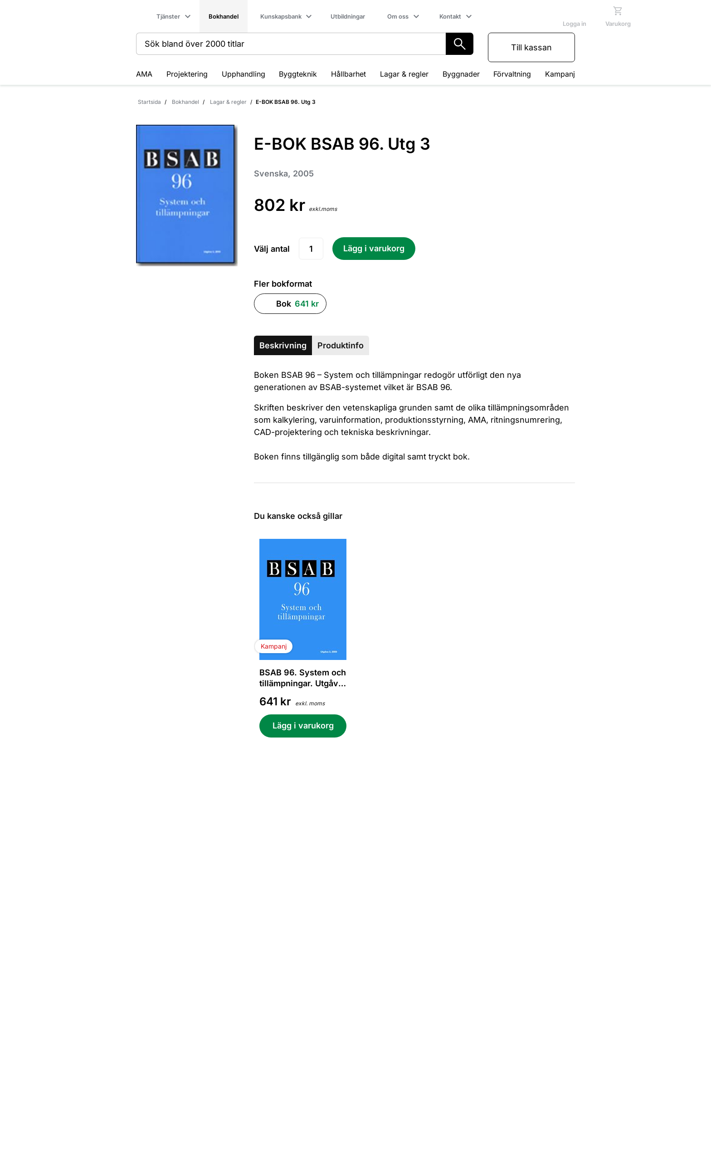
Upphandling (243, 73)
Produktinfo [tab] (340, 345)
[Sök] (459, 44)
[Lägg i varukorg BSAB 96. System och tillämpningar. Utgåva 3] (302, 726)
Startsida (149, 101)
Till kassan (531, 47)
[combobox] (291, 44)
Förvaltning (512, 73)
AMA (144, 73)
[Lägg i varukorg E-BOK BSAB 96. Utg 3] (373, 248)
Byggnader (461, 73)
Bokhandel (185, 101)
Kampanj (560, 73)
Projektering (187, 73)
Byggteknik (298, 73)
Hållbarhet (348, 73)
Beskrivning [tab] (283, 345)
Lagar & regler (404, 73)
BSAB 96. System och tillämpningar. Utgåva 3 (302, 678)
